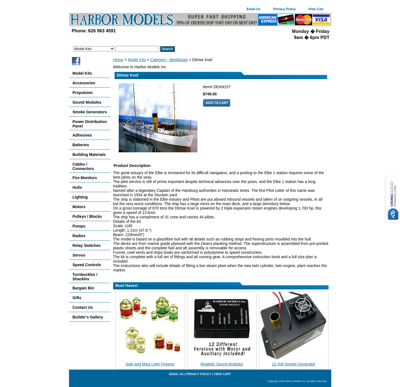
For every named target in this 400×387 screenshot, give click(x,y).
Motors (79, 207)
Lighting (80, 197)
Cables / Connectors (83, 166)
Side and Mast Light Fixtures (150, 364)
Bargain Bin (83, 288)
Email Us (254, 9)
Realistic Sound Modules (221, 364)
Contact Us (83, 307)
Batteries (81, 145)
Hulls (77, 187)
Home (118, 59)
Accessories (84, 83)
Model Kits (137, 59)
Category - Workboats (169, 59)
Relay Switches (87, 245)
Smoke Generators (90, 112)
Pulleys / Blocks (87, 216)
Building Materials (89, 154)
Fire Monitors (85, 178)
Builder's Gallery (88, 317)
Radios (79, 236)
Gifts (77, 298)
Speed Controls (87, 265)
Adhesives (82, 135)
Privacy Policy (284, 9)
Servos (79, 255)
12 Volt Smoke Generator (293, 364)
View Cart (315, 9)
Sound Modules (87, 102)
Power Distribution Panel (90, 123)
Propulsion (83, 92)
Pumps (79, 226)
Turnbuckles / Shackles (85, 276)
